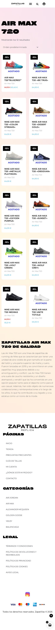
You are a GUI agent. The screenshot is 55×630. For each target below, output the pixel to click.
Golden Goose (14, 515)
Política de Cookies (17, 566)
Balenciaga (12, 527)
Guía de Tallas (14, 461)
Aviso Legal (12, 572)
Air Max (10, 503)
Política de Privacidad (18, 560)
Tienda (9, 449)
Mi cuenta (11, 467)
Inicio (9, 443)
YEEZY (9, 521)
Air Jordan (12, 497)
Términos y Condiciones (19, 546)
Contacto (11, 478)
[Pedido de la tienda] (20, 47)
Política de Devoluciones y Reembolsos (21, 553)
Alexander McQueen (17, 509)
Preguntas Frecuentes (18, 455)
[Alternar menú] (30, 3)
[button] (37, 4)
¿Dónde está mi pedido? (19, 472)
